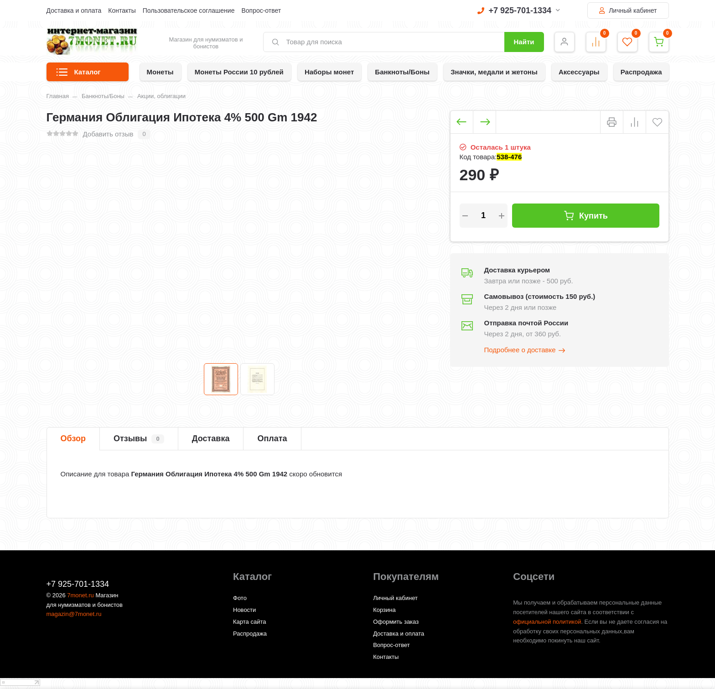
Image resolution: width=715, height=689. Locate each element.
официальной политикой (547, 621)
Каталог (79, 74)
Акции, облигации (161, 96)
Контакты (121, 10)
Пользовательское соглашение (189, 10)
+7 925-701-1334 (518, 10)
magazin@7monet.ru (74, 614)
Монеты (160, 72)
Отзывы (139, 439)
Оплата (272, 438)
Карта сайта (249, 621)
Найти (524, 42)
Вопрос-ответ (261, 10)
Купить (585, 215)
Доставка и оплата (74, 10)
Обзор (73, 438)
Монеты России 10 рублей (239, 72)
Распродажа (641, 72)
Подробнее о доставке (525, 350)
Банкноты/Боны (402, 72)
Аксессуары (579, 72)
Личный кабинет (628, 10)
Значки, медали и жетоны (494, 72)
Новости (244, 609)
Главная (58, 96)
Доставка (211, 438)
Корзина (384, 609)
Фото (240, 598)
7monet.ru (80, 595)
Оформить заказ (396, 621)
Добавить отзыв (108, 134)
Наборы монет (329, 72)
